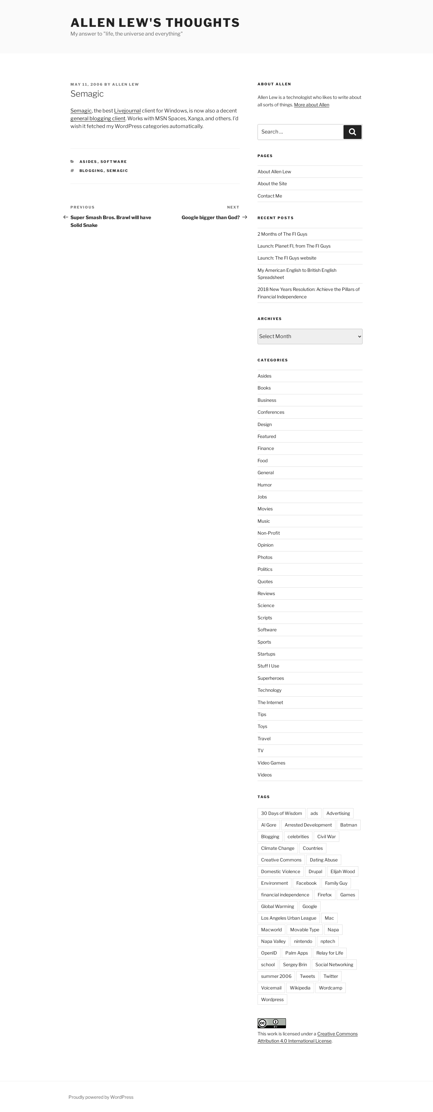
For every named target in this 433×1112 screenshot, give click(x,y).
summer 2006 (276, 976)
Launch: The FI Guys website (287, 258)
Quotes (265, 581)
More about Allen (311, 104)
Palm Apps (296, 953)
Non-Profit (269, 533)
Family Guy (336, 883)
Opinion (265, 545)
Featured (267, 436)
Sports (264, 642)
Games (347, 894)
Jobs (262, 496)
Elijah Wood (343, 871)
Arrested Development (308, 825)
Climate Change (277, 848)
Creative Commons (281, 859)
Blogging (91, 170)
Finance (266, 448)
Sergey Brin (295, 964)
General (266, 472)
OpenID (269, 953)
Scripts (265, 617)
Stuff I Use (268, 665)
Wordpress (272, 999)
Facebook (306, 883)
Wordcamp (330, 987)
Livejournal (127, 111)
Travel (264, 738)
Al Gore (268, 825)
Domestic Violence (280, 871)
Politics (265, 569)
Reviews (266, 593)
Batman (348, 825)
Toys (262, 726)
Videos (265, 774)
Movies (265, 508)
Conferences (271, 412)
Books (264, 387)
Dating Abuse (324, 859)
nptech (328, 941)
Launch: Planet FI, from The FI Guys (294, 246)
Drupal (315, 871)
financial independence (285, 894)
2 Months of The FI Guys (282, 234)
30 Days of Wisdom (281, 813)
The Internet (270, 702)
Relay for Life (329, 953)
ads (314, 813)
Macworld (271, 929)
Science (266, 605)
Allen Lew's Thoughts (155, 23)
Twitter (330, 976)
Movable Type (304, 929)
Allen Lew (125, 84)
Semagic (81, 111)
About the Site (272, 183)
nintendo (303, 941)
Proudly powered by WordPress (101, 1097)
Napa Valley (273, 941)
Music (264, 521)
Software (113, 161)
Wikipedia (300, 987)
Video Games (271, 762)
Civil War (326, 836)
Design (265, 424)
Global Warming (277, 906)
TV (261, 750)
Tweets (307, 976)
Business (267, 400)
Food (263, 460)
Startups (266, 654)
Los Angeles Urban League (288, 918)
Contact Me (270, 195)
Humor (265, 484)
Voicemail (271, 987)
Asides (88, 161)
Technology (269, 690)
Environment (274, 883)
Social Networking (334, 964)
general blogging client (97, 118)
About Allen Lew (274, 171)
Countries (313, 848)
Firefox (325, 894)
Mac (329, 918)
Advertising (338, 813)
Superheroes (271, 678)
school (268, 964)
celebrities (298, 836)
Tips (262, 714)
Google (309, 906)
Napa (333, 929)
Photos (265, 557)
